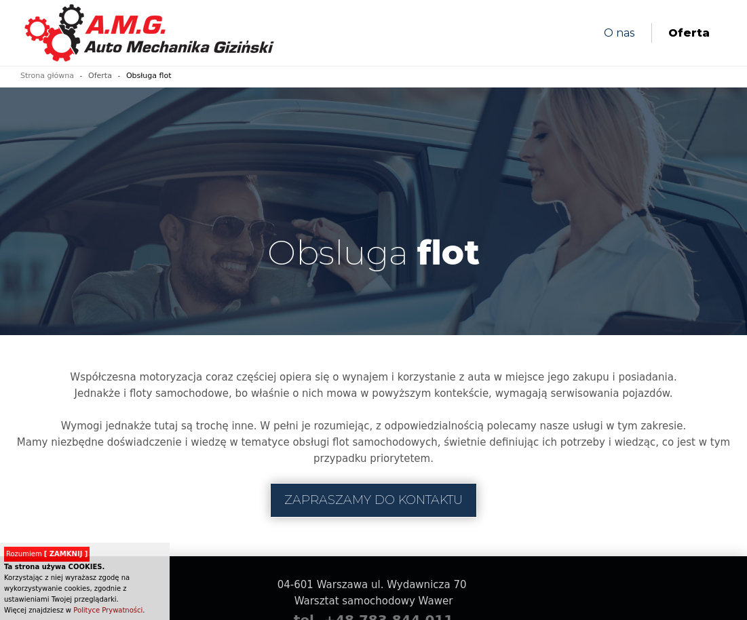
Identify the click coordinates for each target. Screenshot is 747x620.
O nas (619, 32)
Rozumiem (47, 554)
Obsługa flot (149, 75)
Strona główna (47, 75)
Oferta (689, 32)
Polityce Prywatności (107, 610)
